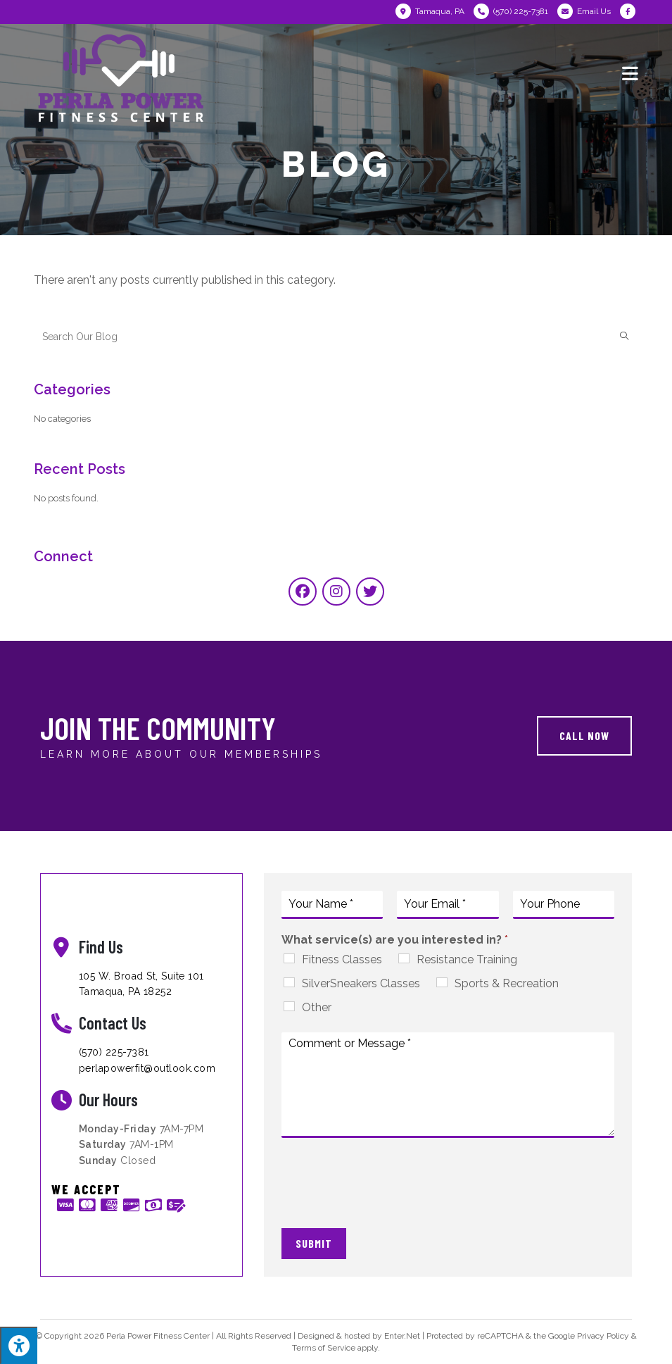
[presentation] (388, 1205)
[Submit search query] (624, 336)
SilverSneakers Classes (361, 983)
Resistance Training (467, 959)
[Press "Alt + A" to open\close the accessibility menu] (18, 1345)
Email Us (594, 11)
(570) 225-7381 (114, 1052)
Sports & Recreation (507, 983)
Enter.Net (402, 1336)
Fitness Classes (342, 959)
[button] (584, 736)
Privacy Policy (603, 1336)
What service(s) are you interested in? (394, 939)
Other (316, 1007)
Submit (314, 1243)
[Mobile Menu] (630, 72)
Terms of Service (323, 1348)
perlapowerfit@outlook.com (147, 1068)
